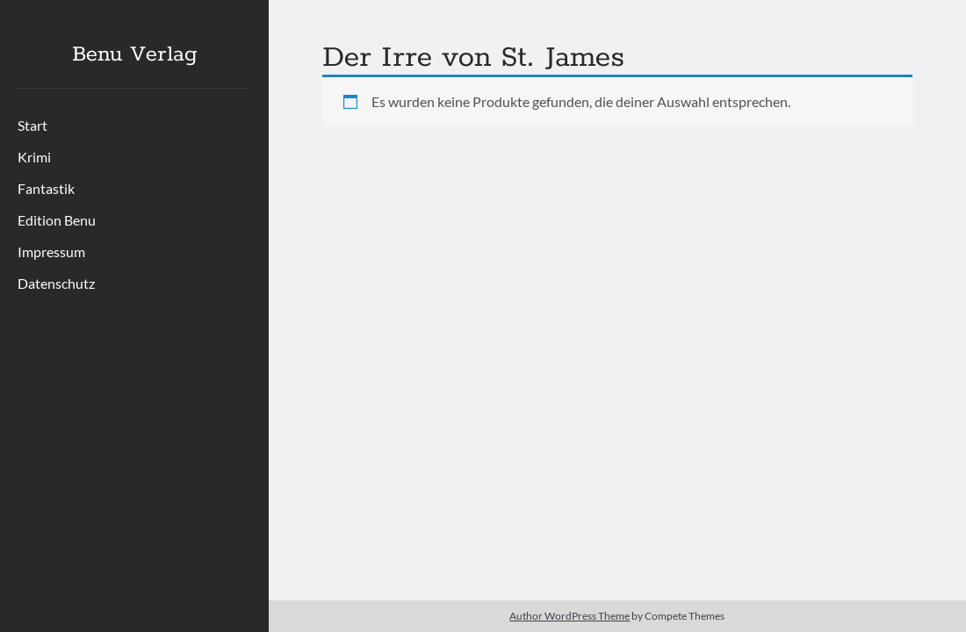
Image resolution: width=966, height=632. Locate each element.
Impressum (51, 251)
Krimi (34, 156)
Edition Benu (57, 220)
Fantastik (46, 188)
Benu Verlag (134, 54)
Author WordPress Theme (569, 615)
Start (32, 125)
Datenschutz (56, 283)
